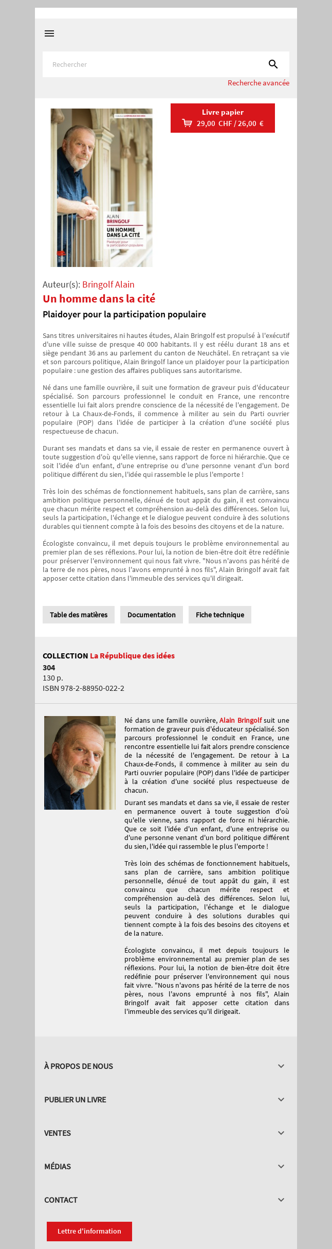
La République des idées (132, 655)
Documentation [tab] (151, 614)
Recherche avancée (258, 82)
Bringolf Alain (108, 284)
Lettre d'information (89, 1231)
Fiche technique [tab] (220, 614)
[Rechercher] (166, 64)
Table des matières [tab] (78, 614)
